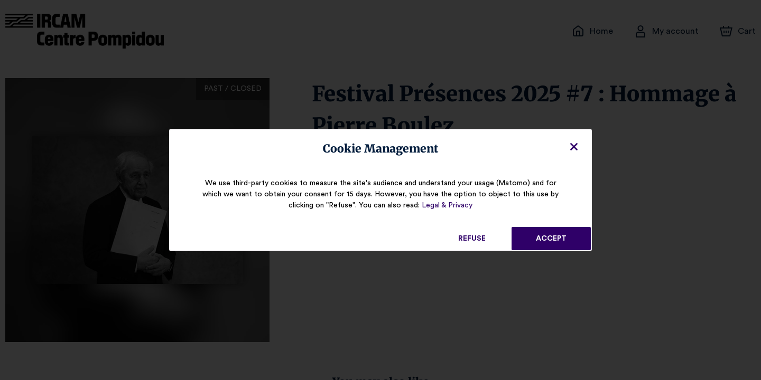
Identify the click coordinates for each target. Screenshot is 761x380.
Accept (551, 238)
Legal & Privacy (446, 205)
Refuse (472, 238)
